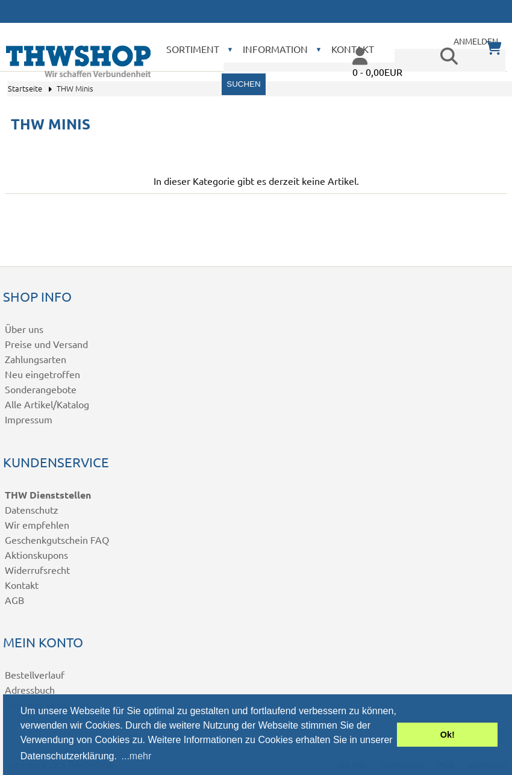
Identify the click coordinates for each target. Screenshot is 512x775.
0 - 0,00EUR (377, 72)
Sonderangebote (40, 389)
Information (275, 49)
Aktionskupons (36, 555)
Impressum (28, 419)
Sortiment (192, 49)
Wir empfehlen (37, 524)
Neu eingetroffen (42, 374)
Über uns (24, 329)
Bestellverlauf (34, 674)
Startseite (25, 88)
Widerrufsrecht (37, 570)
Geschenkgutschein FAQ (57, 540)
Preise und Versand (46, 344)
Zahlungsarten (35, 359)
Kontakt (22, 585)
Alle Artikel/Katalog (47, 404)
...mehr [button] (137, 756)
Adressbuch (30, 689)
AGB (14, 600)
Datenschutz (31, 509)
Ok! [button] (447, 734)
